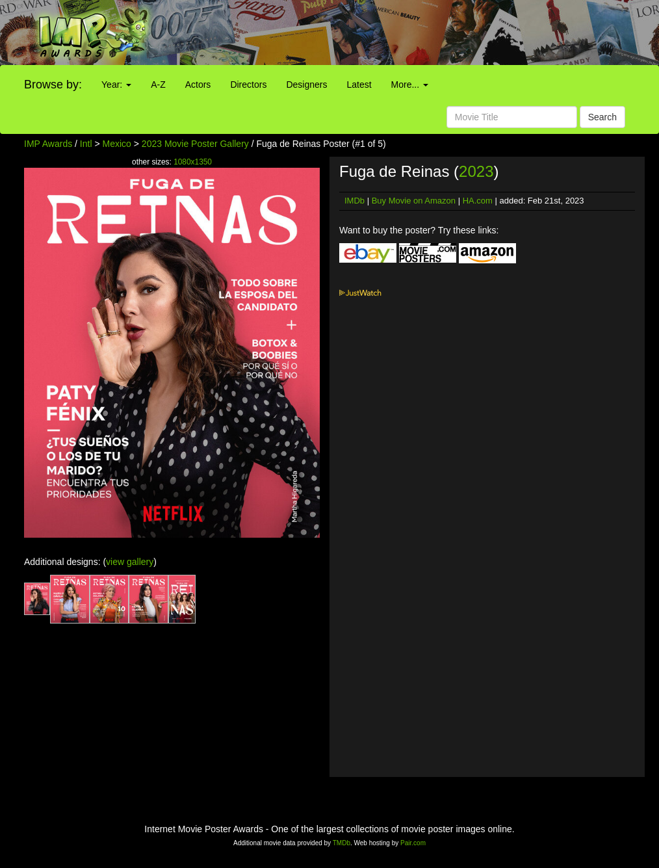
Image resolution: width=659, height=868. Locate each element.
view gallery (129, 562)
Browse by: (53, 84)
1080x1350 (193, 161)
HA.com (478, 200)
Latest (358, 84)
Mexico (117, 143)
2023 (476, 171)
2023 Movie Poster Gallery (195, 143)
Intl (86, 143)
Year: (116, 84)
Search (602, 117)
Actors (198, 84)
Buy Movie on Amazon (414, 200)
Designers (306, 84)
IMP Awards (48, 143)
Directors (248, 84)
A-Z (158, 84)
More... (409, 84)
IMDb (354, 200)
